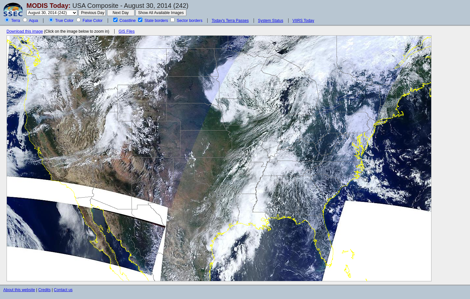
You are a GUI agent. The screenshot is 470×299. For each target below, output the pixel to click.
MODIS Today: (48, 5)
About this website (19, 290)
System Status (270, 20)
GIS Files (126, 31)
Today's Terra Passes (230, 20)
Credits (44, 290)
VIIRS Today (303, 20)
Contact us (63, 290)
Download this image (25, 31)
